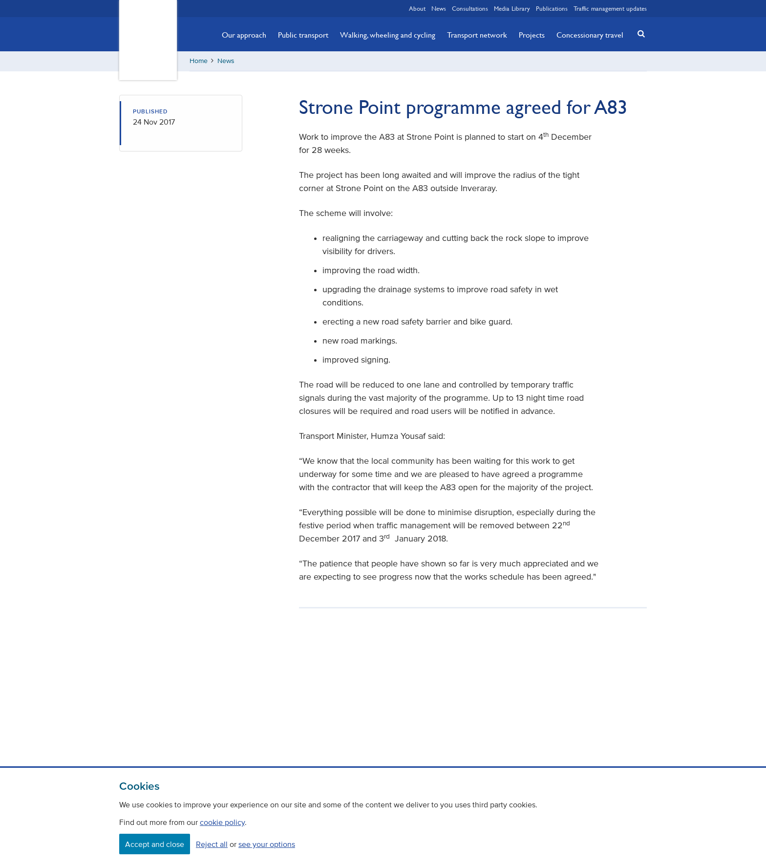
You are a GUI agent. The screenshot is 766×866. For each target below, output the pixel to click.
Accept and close (154, 844)
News (438, 8)
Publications (552, 8)
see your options (266, 844)
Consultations (470, 8)
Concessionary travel (589, 35)
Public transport (303, 35)
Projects (532, 35)
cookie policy (222, 822)
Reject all (212, 844)
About (417, 8)
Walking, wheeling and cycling (387, 35)
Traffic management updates (610, 8)
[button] (638, 33)
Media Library (512, 8)
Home (199, 61)
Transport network (477, 35)
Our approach (244, 35)
